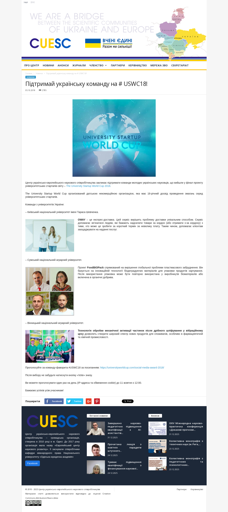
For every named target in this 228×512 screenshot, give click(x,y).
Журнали (79, 65)
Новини (48, 65)
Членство (98, 65)
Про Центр (31, 65)
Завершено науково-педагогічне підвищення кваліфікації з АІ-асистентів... (124, 428)
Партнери (118, 65)
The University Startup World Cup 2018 (88, 186)
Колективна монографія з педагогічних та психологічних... (186, 462)
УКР (26, 2)
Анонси (63, 65)
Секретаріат (180, 65)
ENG (33, 2)
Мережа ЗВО (159, 65)
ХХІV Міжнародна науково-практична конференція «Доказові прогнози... (186, 426)
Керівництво (137, 65)
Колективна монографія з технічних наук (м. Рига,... (186, 442)
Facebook (32, 463)
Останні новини (99, 415)
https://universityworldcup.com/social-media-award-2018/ (132, 367)
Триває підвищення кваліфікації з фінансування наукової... (124, 465)
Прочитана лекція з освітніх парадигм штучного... (124, 447)
